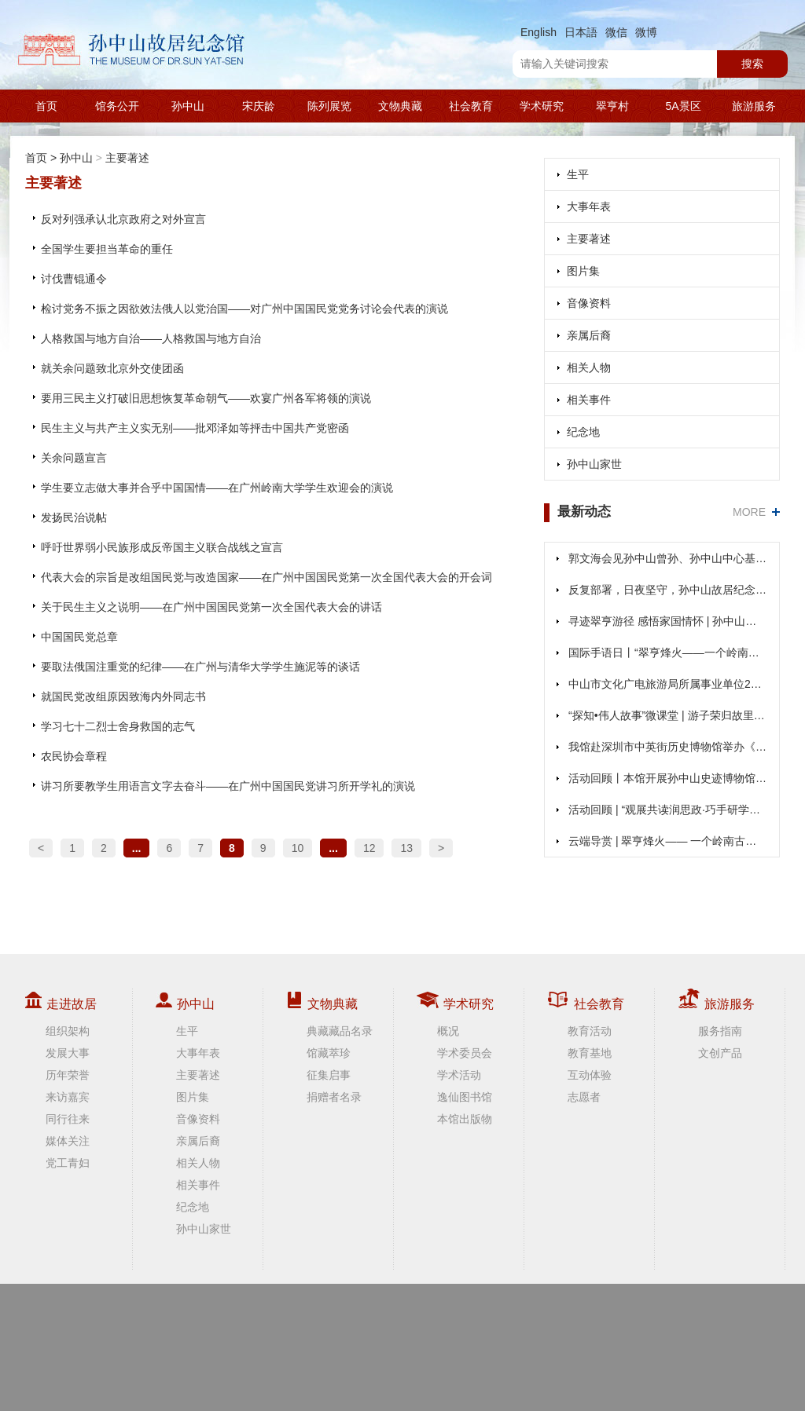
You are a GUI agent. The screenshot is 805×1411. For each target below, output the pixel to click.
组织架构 (68, 1031)
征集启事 (329, 1075)
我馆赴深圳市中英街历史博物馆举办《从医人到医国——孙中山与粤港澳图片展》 (667, 746)
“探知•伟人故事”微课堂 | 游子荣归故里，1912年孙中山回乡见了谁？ (667, 715)
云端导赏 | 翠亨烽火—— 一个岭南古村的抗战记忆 (667, 841)
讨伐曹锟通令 (74, 278)
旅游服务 (754, 106)
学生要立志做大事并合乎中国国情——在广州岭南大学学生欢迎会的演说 (217, 487)
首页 (46, 106)
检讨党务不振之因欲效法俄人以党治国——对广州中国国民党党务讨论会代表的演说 (244, 308)
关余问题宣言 (74, 457)
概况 (448, 1031)
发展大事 (68, 1053)
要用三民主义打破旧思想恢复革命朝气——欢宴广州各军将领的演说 (206, 398)
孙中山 (187, 106)
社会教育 (471, 106)
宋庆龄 (258, 106)
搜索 (752, 63)
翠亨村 (612, 106)
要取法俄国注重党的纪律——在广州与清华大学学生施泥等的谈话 (200, 666)
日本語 (580, 32)
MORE (749, 512)
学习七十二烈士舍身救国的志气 (118, 726)
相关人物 (589, 367)
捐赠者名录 (334, 1097)
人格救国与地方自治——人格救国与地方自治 (151, 338)
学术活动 (459, 1075)
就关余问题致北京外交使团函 (112, 368)
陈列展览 (329, 106)
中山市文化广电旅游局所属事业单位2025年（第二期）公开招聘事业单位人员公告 (667, 684)
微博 (646, 32)
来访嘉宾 (68, 1097)
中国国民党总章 (79, 637)
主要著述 (127, 158)
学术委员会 (464, 1053)
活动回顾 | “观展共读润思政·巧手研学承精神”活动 (667, 809)
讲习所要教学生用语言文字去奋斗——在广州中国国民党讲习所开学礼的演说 (228, 786)
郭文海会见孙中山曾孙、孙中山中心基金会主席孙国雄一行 (667, 558)
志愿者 (584, 1097)
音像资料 (589, 303)
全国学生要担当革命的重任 (107, 249)
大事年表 (589, 206)
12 (369, 848)
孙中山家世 (594, 464)
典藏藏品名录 (340, 1031)
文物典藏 (400, 106)
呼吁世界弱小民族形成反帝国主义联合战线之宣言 (162, 547)
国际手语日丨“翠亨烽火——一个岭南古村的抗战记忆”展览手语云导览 (667, 652)
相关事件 (589, 399)
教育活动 (590, 1031)
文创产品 (720, 1053)
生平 (578, 174)
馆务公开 (117, 106)
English (538, 32)
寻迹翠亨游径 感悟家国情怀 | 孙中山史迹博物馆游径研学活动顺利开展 (667, 621)
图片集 (583, 271)
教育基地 (590, 1053)
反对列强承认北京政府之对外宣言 (123, 219)
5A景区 (682, 106)
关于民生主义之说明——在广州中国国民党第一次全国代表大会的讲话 (211, 607)
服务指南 (720, 1031)
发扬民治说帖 (74, 517)
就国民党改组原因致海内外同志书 (123, 696)
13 (406, 848)
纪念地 (583, 432)
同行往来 (68, 1119)
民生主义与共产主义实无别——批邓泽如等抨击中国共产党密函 (195, 428)
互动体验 (590, 1075)
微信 (616, 32)
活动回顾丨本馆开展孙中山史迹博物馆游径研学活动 (667, 778)
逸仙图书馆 (464, 1097)
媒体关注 (68, 1141)
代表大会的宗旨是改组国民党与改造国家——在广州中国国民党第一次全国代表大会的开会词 (266, 577)
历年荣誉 (68, 1075)
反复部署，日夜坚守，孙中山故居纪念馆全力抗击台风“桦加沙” (667, 589)
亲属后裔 (589, 335)
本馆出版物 (464, 1119)
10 (298, 848)
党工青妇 (68, 1163)
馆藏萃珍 (329, 1053)
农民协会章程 (74, 756)
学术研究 (542, 106)
